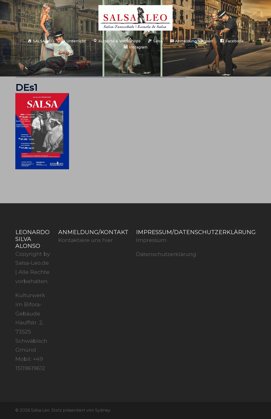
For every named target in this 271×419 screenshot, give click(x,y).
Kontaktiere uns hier (85, 240)
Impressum (151, 240)
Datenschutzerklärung (166, 254)
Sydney (102, 410)
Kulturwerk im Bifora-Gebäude (30, 304)
